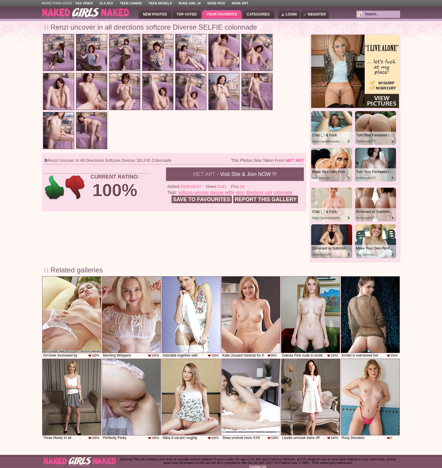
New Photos (155, 14)
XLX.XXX (106, 3)
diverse (216, 192)
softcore (185, 192)
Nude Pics (216, 3)
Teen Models (160, 3)
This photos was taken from (267, 160)
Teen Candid (131, 3)
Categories (258, 14)
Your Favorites (221, 14)
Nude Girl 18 (190, 3)
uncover (201, 192)
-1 (75, 187)
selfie (229, 192)
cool (268, 192)
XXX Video (83, 3)
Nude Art (240, 3)
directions (254, 192)
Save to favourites (201, 199)
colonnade (282, 192)
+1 (54, 187)
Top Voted (187, 14)
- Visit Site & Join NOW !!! (235, 174)
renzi (240, 192)
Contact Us (257, 466)
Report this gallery (266, 199)
